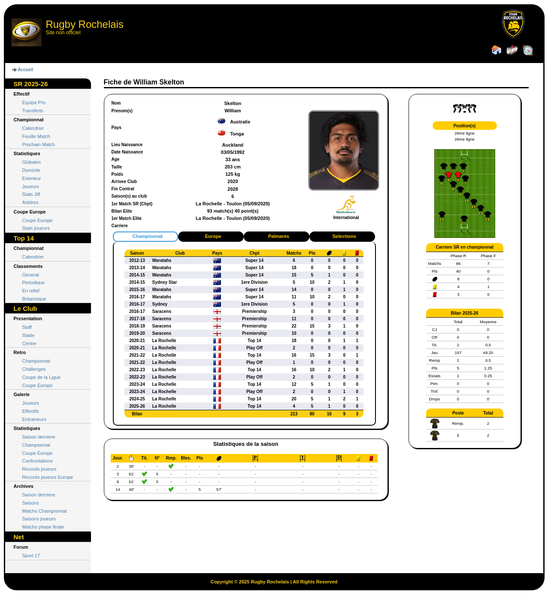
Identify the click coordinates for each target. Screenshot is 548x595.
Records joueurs (39, 469)
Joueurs (30, 186)
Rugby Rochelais (85, 24)
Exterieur (31, 178)
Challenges (34, 369)
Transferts (32, 110)
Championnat (36, 361)
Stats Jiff (31, 194)
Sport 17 (31, 555)
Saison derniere (38, 436)
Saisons (30, 502)
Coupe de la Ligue (41, 377)
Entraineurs (34, 419)
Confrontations (37, 460)
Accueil (25, 69)
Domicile (31, 170)
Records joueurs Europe (47, 477)
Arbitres (30, 202)
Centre (29, 343)
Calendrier (33, 128)
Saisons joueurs (39, 518)
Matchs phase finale (43, 526)
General (30, 274)
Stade (28, 335)
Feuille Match (36, 136)
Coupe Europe (37, 220)
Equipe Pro (33, 102)
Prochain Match (38, 144)
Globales (31, 162)
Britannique (34, 298)
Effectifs (30, 411)
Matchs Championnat (44, 511)
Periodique (33, 282)
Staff (27, 327)
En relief (30, 290)
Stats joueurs (36, 228)
